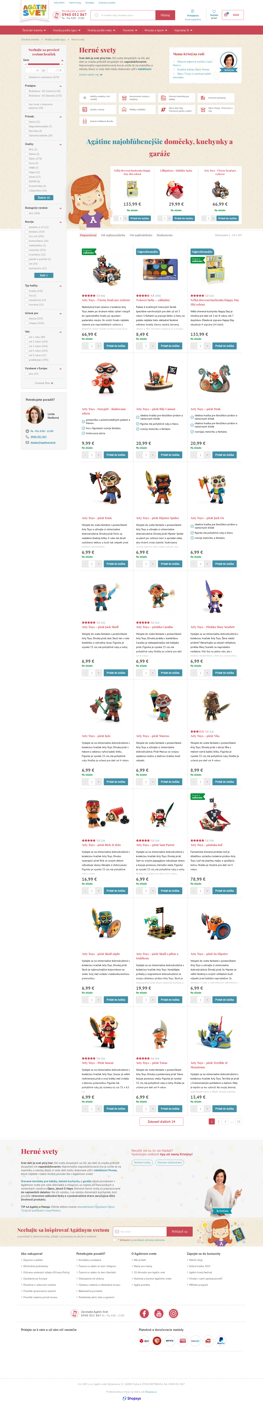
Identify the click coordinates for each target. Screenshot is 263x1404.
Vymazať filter (44, 383)
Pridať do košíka (140, 218)
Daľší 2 (44, 275)
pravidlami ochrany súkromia (148, 1240)
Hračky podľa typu (66, 30)
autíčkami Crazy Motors (46, 1210)
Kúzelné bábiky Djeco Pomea (193, 69)
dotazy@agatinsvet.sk (43, 442)
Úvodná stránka (30, 39)
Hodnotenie (165, 235)
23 (238, 1121)
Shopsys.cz (151, 1391)
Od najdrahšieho (141, 235)
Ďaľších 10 (44, 197)
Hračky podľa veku (101, 30)
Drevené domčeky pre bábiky (39, 1181)
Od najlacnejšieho (113, 235)
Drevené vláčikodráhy (170, 1162)
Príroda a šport (156, 30)
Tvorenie (130, 30)
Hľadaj (165, 15)
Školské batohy (34, 30)
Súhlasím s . (141, 1240)
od (25, 64)
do (62, 64)
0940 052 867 (74, 14)
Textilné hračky (142, 1162)
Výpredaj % (183, 30)
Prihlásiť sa (179, 1231)
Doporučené (88, 235)
